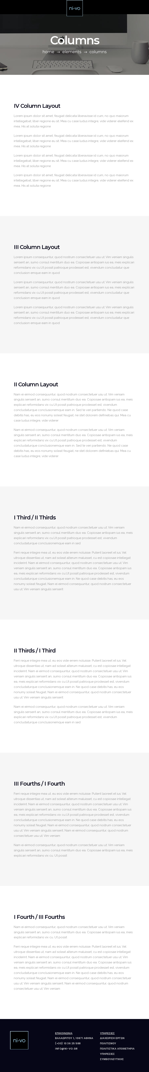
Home (48, 51)
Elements (71, 51)
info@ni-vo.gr (66, 1048)
